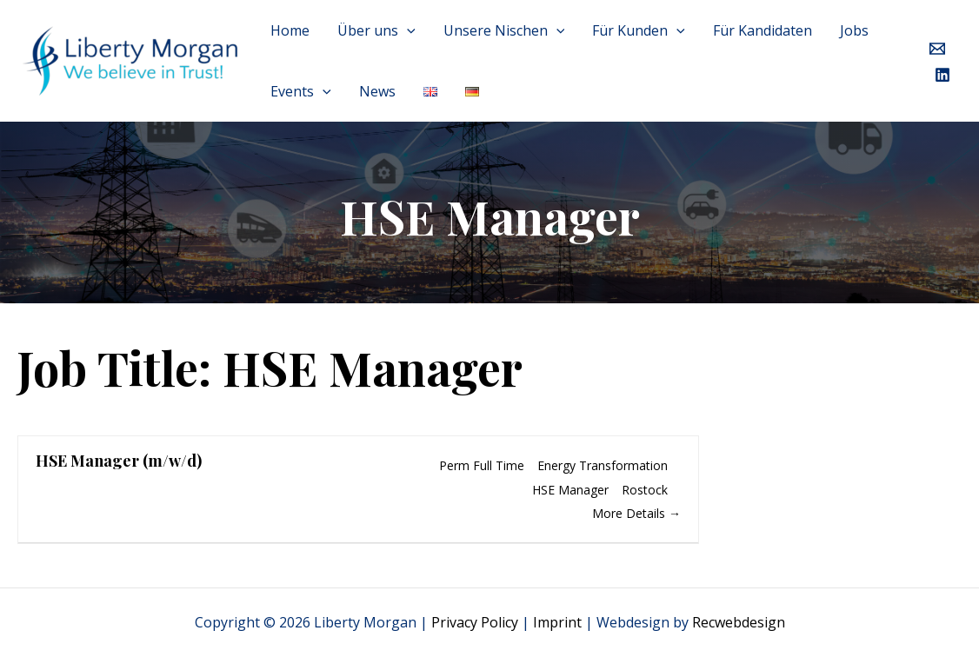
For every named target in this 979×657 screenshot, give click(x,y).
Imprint (557, 622)
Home (290, 30)
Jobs (854, 30)
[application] (407, 30)
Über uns (376, 30)
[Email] (937, 48)
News (377, 91)
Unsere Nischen (504, 30)
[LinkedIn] (942, 75)
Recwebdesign (738, 622)
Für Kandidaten (762, 30)
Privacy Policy (474, 622)
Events (300, 91)
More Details (636, 513)
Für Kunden (638, 30)
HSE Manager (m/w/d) (119, 460)
